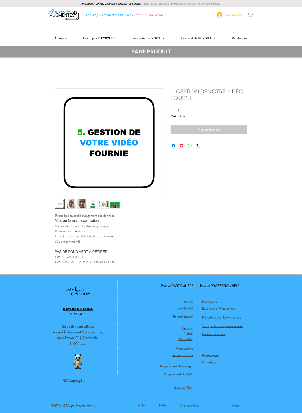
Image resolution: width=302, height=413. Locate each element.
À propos (187, 328)
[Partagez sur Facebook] (173, 145)
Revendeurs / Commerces (218, 308)
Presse (235, 405)
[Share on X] (198, 145)
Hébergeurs (209, 301)
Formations (209, 362)
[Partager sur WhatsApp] (189, 145)
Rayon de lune (85, 405)
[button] (250, 15)
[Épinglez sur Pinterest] (181, 145)
